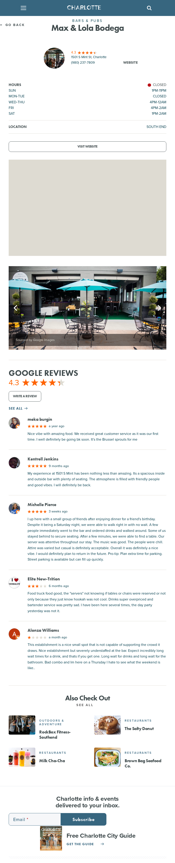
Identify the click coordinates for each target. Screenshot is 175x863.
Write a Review (25, 396)
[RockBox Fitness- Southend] (22, 725)
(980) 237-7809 (83, 62)
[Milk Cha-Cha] (22, 757)
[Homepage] (86, 8)
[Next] (159, 308)
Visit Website (87, 146)
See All (87, 704)
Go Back (12, 24)
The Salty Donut (139, 728)
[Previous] (16, 308)
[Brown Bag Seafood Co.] (107, 757)
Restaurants (138, 720)
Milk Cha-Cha (52, 761)
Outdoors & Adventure (51, 722)
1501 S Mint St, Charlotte (89, 57)
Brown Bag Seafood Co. (143, 763)
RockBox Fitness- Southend (55, 734)
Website (130, 62)
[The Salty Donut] (107, 725)
